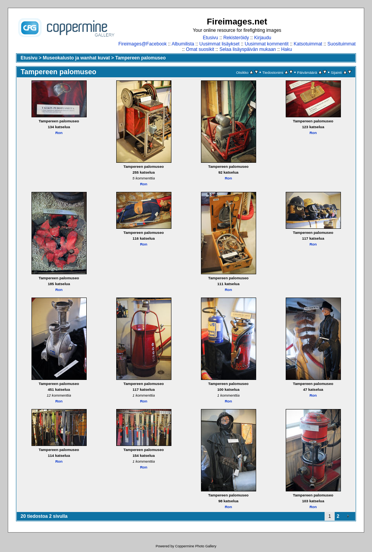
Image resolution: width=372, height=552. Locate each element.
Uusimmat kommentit (267, 44)
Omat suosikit (200, 49)
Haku (286, 49)
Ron (59, 133)
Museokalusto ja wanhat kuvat (76, 58)
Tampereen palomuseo (140, 58)
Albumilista (182, 44)
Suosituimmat (341, 44)
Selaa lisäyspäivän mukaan (247, 49)
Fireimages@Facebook (143, 44)
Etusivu (210, 37)
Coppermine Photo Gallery (195, 546)
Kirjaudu (262, 37)
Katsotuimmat (308, 44)
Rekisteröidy (236, 37)
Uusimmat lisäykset (219, 44)
